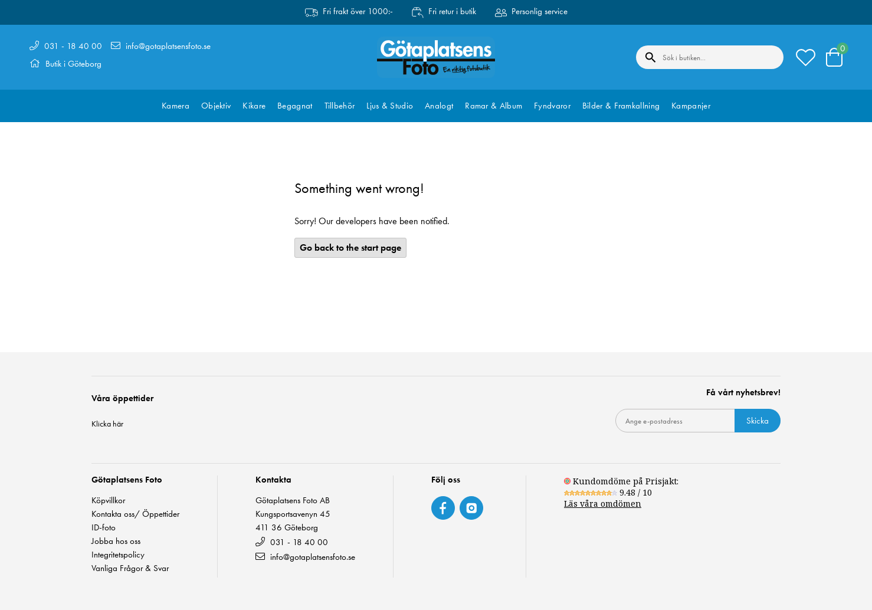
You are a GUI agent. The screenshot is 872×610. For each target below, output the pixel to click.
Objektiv (216, 105)
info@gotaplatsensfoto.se (168, 46)
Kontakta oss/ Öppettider (135, 514)
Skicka (757, 421)
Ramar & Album (493, 105)
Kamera (175, 105)
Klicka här (107, 423)
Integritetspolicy (118, 554)
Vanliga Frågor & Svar (130, 568)
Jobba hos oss (115, 541)
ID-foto (103, 527)
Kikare (253, 105)
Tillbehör (339, 105)
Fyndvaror (552, 105)
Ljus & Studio (389, 105)
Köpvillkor (108, 500)
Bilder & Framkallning (621, 105)
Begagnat (294, 105)
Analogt (439, 105)
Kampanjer (690, 105)
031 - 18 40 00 (73, 46)
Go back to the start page (350, 247)
